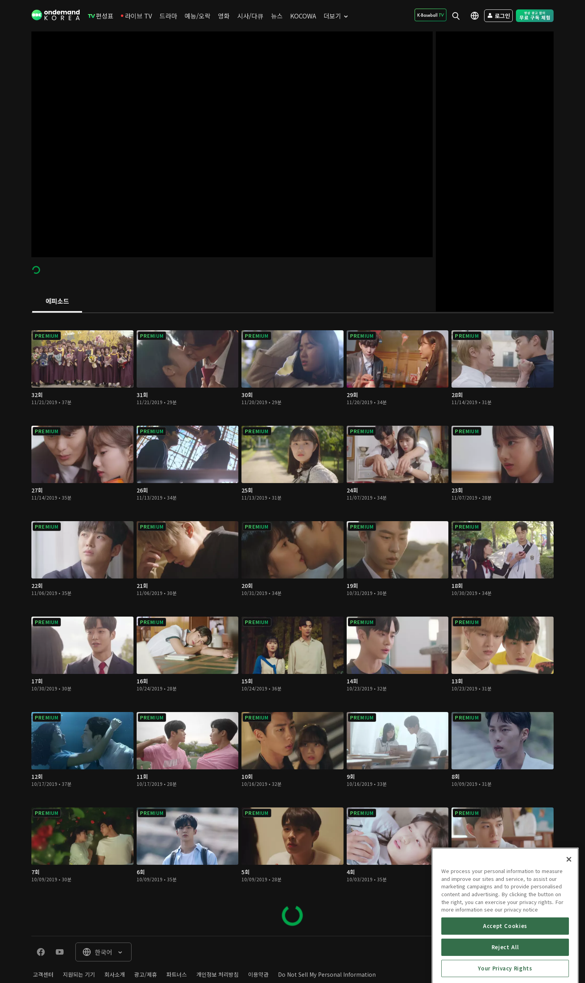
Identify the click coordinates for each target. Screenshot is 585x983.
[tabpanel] (292, 624)
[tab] (57, 302)
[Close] (569, 896)
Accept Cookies (505, 963)
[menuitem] (101, 15)
